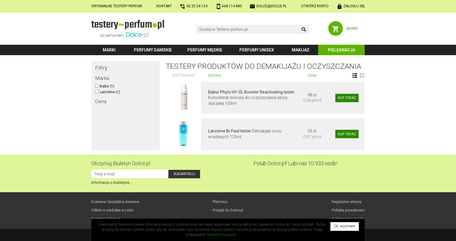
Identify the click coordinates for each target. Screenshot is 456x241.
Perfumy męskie (204, 50)
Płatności (220, 202)
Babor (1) (104, 86)
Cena (312, 75)
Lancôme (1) (107, 92)
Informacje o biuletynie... (111, 182)
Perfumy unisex (256, 50)
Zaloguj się (354, 6)
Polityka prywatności (348, 210)
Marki (109, 50)
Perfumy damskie (153, 50)
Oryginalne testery (116, 6)
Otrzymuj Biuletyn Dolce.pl (120, 163)
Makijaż (300, 50)
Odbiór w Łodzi (112, 210)
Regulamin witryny (346, 202)
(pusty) (352, 28)
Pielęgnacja (341, 50)
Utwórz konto (315, 6)
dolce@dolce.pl (271, 6)
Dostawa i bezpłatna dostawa (115, 202)
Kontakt (164, 6)
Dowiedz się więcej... (222, 235)
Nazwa (214, 75)
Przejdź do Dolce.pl (228, 210)
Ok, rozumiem (344, 226)
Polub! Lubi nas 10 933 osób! (295, 163)
